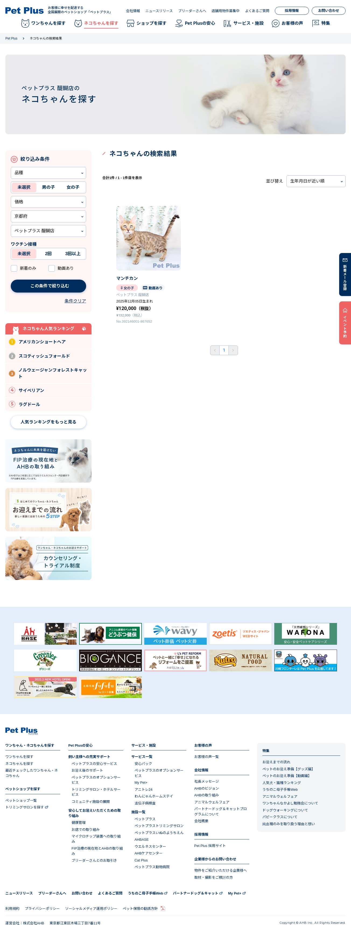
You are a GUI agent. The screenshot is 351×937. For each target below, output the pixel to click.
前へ (215, 350)
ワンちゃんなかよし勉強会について (290, 803)
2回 (48, 253)
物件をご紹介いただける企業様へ (220, 870)
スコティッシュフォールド (39, 355)
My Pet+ (141, 783)
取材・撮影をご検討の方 (213, 877)
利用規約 (12, 909)
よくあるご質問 (257, 11)
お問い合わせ (328, 11)
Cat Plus (141, 860)
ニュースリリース (159, 11)
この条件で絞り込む (42, 286)
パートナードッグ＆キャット (195, 893)
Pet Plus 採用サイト (210, 846)
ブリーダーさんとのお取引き (94, 860)
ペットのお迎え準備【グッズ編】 (288, 769)
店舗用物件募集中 (226, 11)
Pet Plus (11, 38)
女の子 (72, 187)
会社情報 (133, 11)
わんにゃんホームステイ (154, 796)
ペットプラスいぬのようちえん (159, 833)
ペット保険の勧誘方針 (140, 909)
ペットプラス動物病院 (152, 867)
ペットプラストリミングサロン (159, 826)
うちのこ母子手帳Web (280, 790)
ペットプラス (145, 819)
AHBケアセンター (149, 853)
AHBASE (142, 840)
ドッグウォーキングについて (285, 810)
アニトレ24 (143, 790)
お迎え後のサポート (87, 770)
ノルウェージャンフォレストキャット (48, 373)
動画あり (66, 268)
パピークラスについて (279, 817)
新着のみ (28, 268)
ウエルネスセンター (150, 847)
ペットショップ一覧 (21, 801)
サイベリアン (26, 390)
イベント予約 (345, 326)
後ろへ (233, 350)
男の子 (48, 187)
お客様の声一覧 (206, 757)
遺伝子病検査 (145, 803)
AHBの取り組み (206, 795)
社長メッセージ (206, 781)
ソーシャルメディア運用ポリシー (91, 909)
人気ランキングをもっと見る (48, 422)
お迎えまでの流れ (276, 762)
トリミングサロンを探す (24, 807)
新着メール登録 (345, 277)
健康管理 (79, 823)
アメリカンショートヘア (37, 341)
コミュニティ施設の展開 (91, 802)
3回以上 (72, 253)
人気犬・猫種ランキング (281, 783)
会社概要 (201, 821)
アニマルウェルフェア (211, 802)
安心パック (143, 764)
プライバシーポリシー (42, 909)
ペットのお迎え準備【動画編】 (286, 776)
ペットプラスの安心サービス (94, 764)
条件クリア (75, 301)
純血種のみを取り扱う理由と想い (288, 824)
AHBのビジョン (206, 788)
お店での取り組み (86, 830)
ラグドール (24, 404)
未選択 (23, 187)
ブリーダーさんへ (192, 11)
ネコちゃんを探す (19, 764)
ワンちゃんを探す (19, 757)
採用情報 (292, 11)
